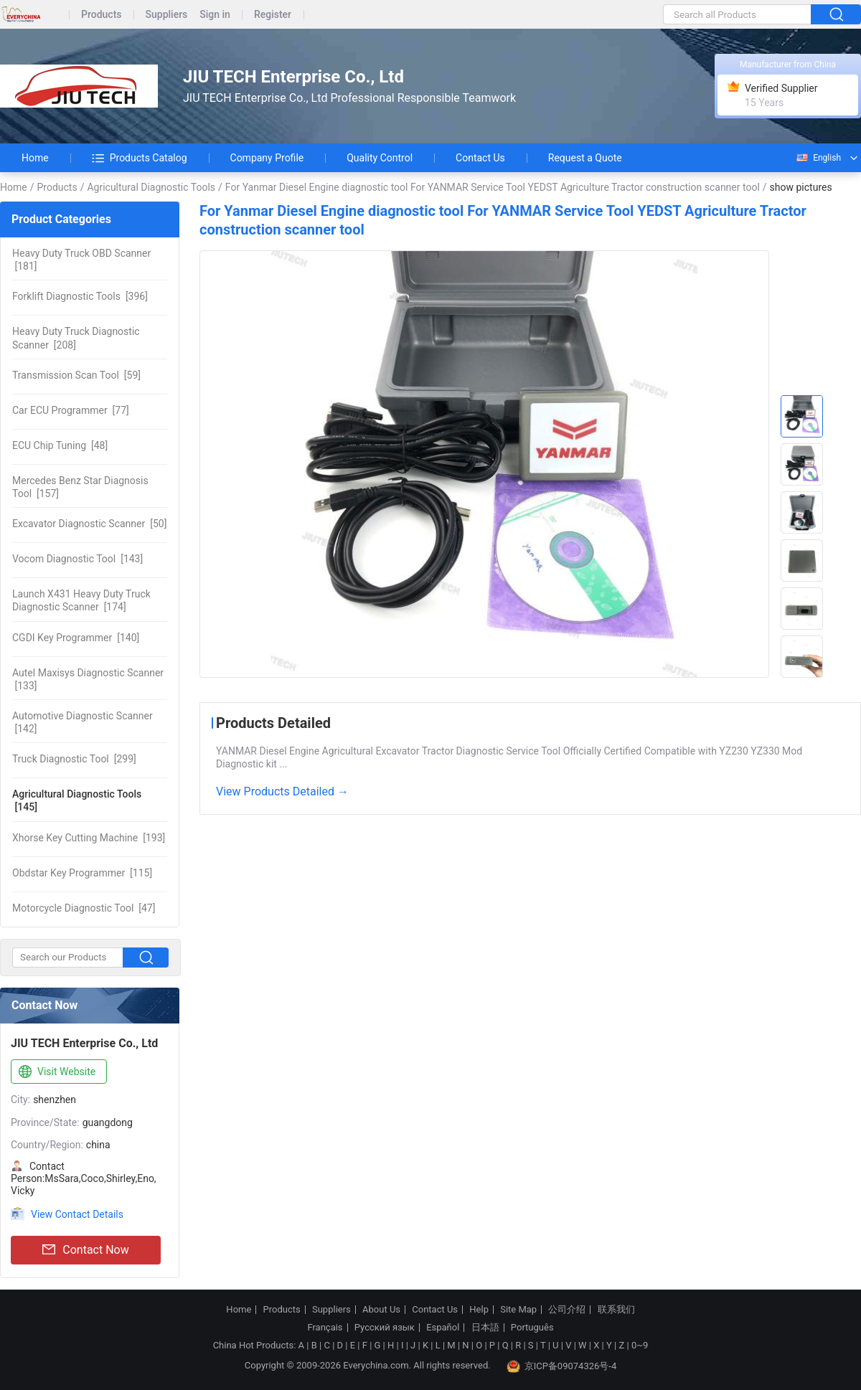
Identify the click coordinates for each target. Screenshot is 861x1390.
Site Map (518, 1309)
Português (532, 1327)
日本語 (485, 1327)
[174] (81, 600)
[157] (80, 487)
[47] (83, 908)
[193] (88, 837)
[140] (75, 637)
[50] (89, 523)
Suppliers (167, 14)
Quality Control (380, 158)
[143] (77, 558)
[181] (81, 259)
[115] (82, 873)
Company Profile (267, 158)
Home (35, 158)
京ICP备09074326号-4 (562, 1366)
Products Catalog (139, 158)
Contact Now (85, 1250)
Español (442, 1327)
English (818, 158)
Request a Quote (585, 158)
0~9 (639, 1345)
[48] (60, 445)
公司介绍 (566, 1309)
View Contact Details (77, 1214)
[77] (70, 410)
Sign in (214, 14)
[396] (80, 296)
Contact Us (480, 158)
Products (101, 14)
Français (324, 1327)
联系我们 (616, 1309)
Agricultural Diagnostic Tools (151, 187)
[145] (76, 800)
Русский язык (384, 1327)
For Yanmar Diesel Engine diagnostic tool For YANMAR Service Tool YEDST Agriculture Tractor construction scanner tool (492, 187)
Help (479, 1309)
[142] (82, 722)
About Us (381, 1309)
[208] (76, 338)
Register (272, 14)
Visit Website (55, 1072)
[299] (74, 759)
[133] (88, 679)
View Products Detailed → (282, 791)
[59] (76, 375)
